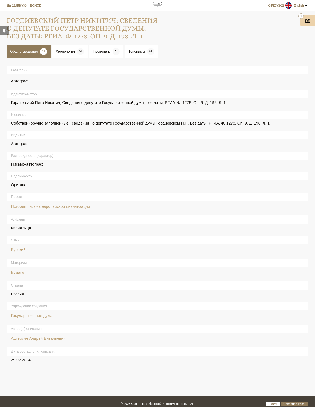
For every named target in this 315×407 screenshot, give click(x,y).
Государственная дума (31, 315)
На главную (17, 5)
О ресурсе (276, 5)
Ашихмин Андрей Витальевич (38, 338)
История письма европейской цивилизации (50, 206)
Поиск (35, 5)
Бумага (17, 272)
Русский (18, 250)
